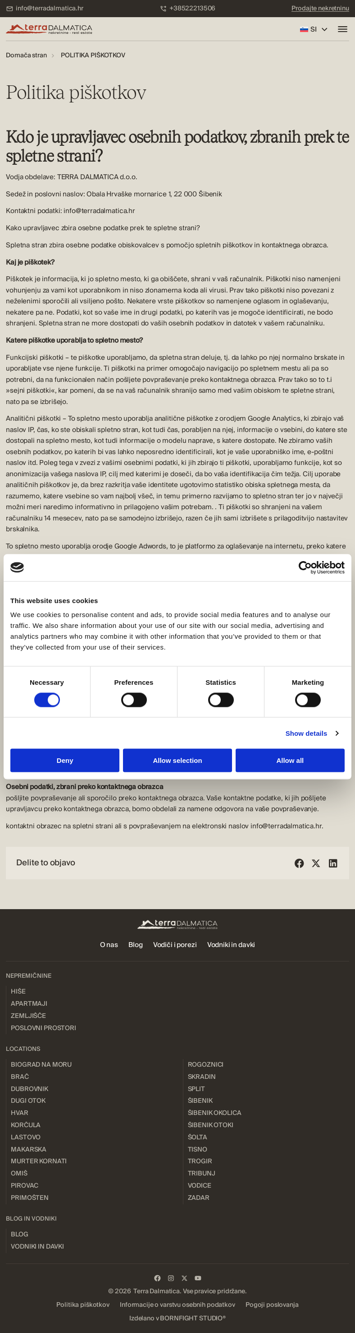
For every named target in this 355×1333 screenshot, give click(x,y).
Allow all (290, 760)
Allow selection (177, 760)
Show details (307, 733)
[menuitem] (44, 9)
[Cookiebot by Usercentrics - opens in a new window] (305, 567)
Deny (65, 760)
